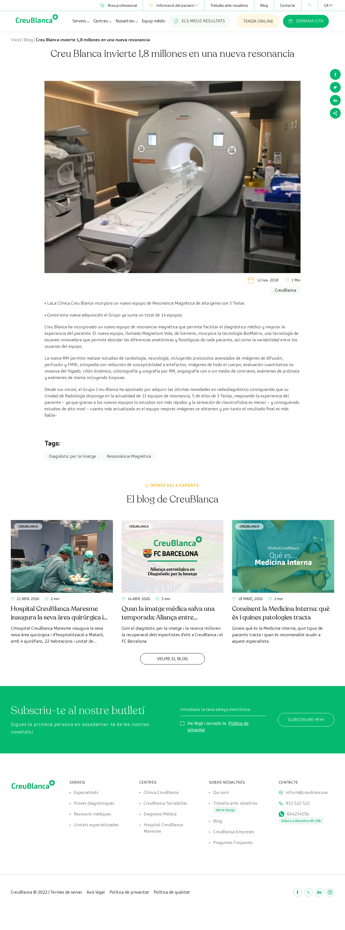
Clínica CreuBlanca (161, 792)
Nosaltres (127, 21)
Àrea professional (118, 5)
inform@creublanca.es (307, 792)
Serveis (81, 21)
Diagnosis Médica (160, 814)
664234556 (298, 814)
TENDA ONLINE (258, 21)
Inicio (16, 40)
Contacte (287, 5)
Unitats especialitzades (96, 825)
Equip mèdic (153, 21)
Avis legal (96, 892)
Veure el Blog (172, 659)
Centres (103, 21)
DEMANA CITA (305, 21)
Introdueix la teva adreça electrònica (215, 709)
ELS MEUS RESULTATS (199, 21)
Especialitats (86, 792)
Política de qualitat (172, 892)
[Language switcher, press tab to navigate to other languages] (326, 5)
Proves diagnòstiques (94, 803)
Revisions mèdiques (92, 814)
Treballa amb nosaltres (229, 5)
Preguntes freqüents (233, 842)
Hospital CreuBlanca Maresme (163, 828)
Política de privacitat (129, 892)
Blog (264, 5)
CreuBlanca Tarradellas (165, 803)
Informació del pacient (173, 5)
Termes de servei (66, 892)
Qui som (221, 792)
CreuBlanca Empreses (233, 832)
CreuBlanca (28, 526)
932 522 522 (298, 803)
